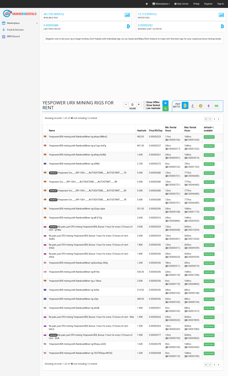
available (208, 130)
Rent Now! (209, 137)
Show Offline (151, 102)
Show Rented (152, 105)
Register (208, 4)
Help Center (181, 4)
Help (196, 4)
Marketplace (161, 4)
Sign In (220, 4)
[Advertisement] (133, 68)
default (208, 127)
